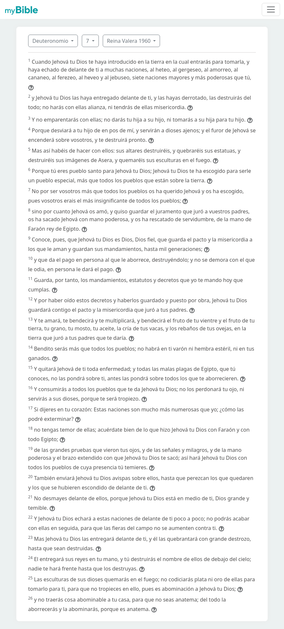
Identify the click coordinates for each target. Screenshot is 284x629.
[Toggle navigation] (271, 9)
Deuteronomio (51, 40)
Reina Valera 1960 (129, 40)
